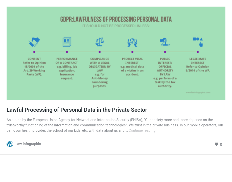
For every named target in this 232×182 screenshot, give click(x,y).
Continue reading (142, 130)
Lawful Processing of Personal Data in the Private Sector (77, 110)
